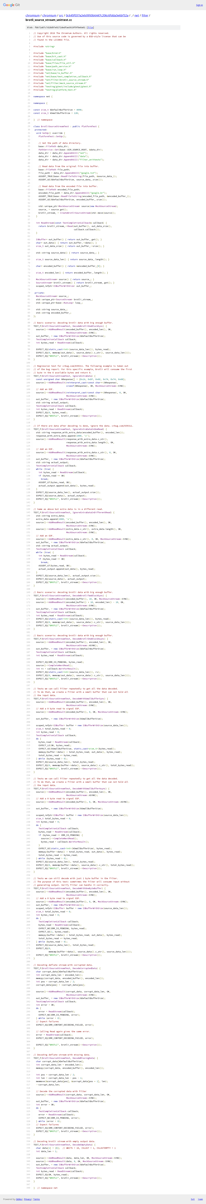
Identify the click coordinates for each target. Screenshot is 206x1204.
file (90, 27)
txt (193, 1199)
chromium (33, 15)
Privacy (27, 1199)
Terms (36, 1199)
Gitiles (19, 1199)
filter (145, 15)
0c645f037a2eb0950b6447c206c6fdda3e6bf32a (97, 15)
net (136, 15)
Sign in (199, 4)
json (200, 1199)
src (61, 15)
